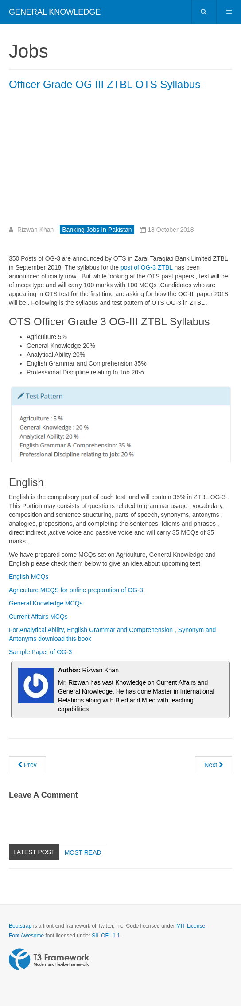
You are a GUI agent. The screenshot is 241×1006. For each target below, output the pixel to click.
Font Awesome (26, 936)
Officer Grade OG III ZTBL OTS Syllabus (104, 84)
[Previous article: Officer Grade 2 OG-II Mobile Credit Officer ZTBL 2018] (27, 764)
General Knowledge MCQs (46, 603)
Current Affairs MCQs (38, 616)
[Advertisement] (83, 161)
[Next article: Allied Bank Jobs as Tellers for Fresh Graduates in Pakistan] (213, 764)
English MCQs (28, 576)
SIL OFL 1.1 (106, 936)
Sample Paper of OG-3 (40, 651)
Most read (83, 852)
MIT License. (191, 926)
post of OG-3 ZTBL (146, 267)
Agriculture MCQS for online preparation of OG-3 (76, 590)
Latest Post (34, 852)
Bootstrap (20, 926)
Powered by (49, 959)
